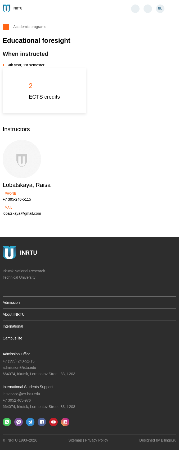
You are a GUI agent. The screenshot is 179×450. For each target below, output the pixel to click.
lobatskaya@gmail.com (22, 213)
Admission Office (16, 354)
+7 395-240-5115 (17, 199)
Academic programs (29, 27)
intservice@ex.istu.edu (21, 394)
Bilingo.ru (168, 440)
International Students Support (28, 387)
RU (160, 9)
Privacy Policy (96, 440)
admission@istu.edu (19, 367)
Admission (11, 302)
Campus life (12, 338)
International (13, 326)
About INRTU (14, 314)
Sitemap (75, 440)
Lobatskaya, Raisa (27, 185)
